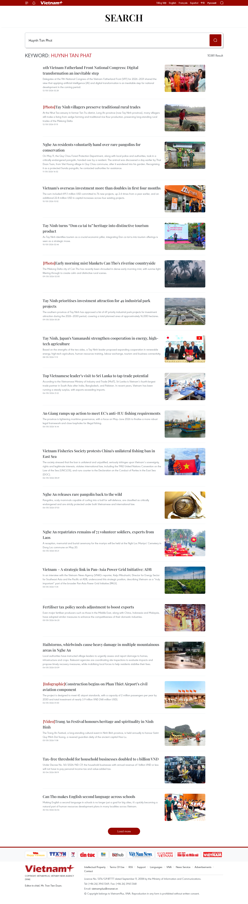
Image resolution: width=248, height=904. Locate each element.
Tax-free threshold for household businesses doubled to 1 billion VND (101, 758)
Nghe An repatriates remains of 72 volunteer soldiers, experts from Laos (98, 534)
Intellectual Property (95, 867)
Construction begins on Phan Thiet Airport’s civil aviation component (95, 686)
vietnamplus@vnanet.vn (105, 888)
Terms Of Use (117, 867)
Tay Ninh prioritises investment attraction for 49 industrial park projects (96, 303)
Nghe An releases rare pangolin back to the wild (82, 494)
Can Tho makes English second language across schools (89, 796)
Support (141, 867)
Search (124, 17)
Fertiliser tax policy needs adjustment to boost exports (88, 606)
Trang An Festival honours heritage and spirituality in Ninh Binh (98, 724)
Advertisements (203, 867)
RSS (131, 867)
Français (183, 2)
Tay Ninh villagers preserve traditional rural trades (91, 106)
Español (194, 2)
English (172, 2)
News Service (183, 867)
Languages (156, 867)
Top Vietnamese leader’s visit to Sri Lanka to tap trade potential (95, 375)
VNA (169, 867)
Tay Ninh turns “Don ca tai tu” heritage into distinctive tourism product (96, 228)
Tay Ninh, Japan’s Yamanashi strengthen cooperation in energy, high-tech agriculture (100, 341)
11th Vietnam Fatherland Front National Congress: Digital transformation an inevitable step (90, 70)
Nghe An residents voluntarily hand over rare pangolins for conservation (92, 147)
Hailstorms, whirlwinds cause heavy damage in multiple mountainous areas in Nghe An (101, 647)
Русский (211, 3)
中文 (203, 3)
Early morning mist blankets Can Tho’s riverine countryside (99, 263)
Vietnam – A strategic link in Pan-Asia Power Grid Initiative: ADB (97, 569)
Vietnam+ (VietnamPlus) (52, 2)
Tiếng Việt (161, 2)
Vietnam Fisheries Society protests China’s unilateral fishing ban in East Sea (99, 453)
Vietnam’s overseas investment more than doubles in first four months (102, 187)
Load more (124, 831)
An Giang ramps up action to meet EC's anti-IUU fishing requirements (101, 413)
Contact (88, 871)
